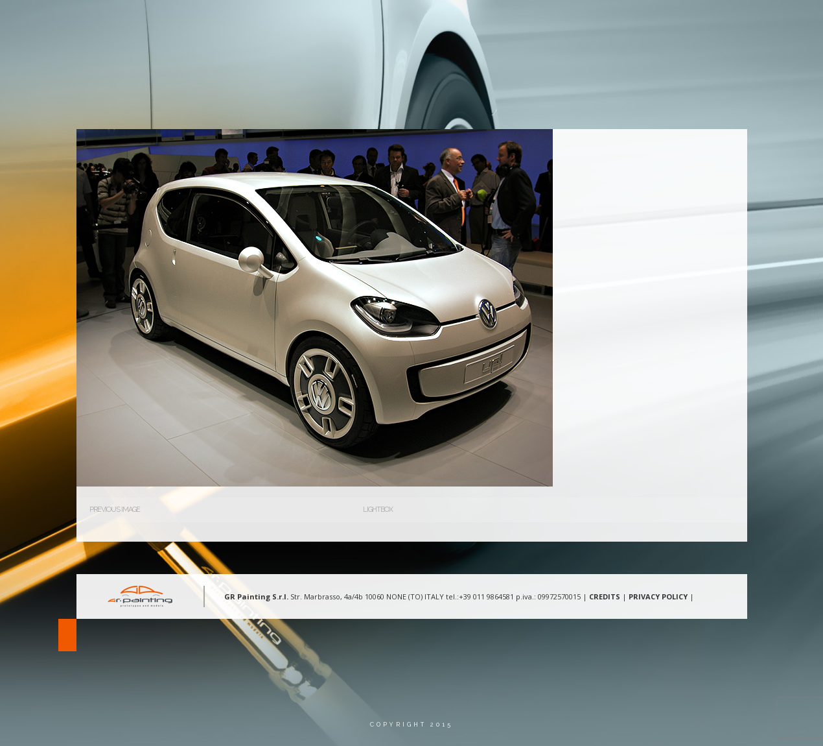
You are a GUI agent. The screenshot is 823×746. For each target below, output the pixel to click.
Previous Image (114, 509)
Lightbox (378, 509)
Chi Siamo (421, 22)
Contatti (655, 22)
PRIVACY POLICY (658, 596)
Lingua (718, 22)
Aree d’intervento (508, 22)
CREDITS (604, 596)
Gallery (591, 22)
